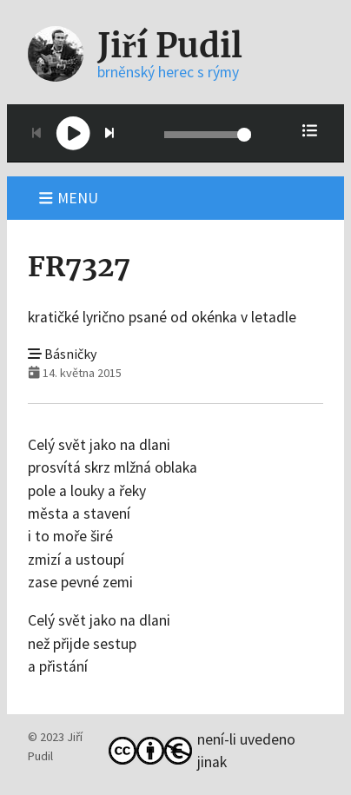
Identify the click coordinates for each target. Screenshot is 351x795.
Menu (68, 198)
